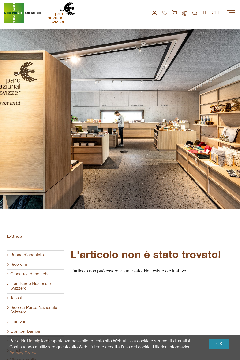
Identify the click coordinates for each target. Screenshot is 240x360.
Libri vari (18, 322)
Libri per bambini (26, 332)
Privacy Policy (22, 353)
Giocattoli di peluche (30, 274)
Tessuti (16, 298)
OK (219, 344)
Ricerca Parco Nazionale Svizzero (33, 310)
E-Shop (14, 237)
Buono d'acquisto (27, 255)
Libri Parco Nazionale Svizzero (30, 286)
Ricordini (18, 265)
